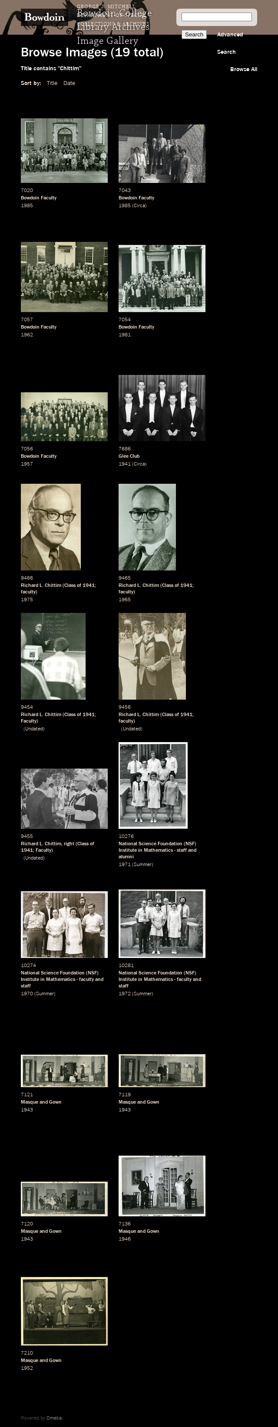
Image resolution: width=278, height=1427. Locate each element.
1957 (27, 464)
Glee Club (129, 456)
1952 (27, 1368)
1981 (125, 335)
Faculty (28, 721)
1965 (125, 600)
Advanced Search (230, 43)
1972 (125, 994)
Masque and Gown (41, 1102)
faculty (28, 592)
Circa (139, 206)
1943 (27, 1110)
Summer (143, 864)
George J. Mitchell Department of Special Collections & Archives (113, 15)
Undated (34, 729)
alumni (126, 857)
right (69, 844)
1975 (27, 600)
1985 (27, 206)
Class (70, 585)
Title (52, 83)
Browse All (243, 69)
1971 (125, 864)
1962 (27, 335)
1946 (125, 1239)
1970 (27, 994)
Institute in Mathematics (146, 850)
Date (69, 83)
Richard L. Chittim (41, 585)
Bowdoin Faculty (38, 198)
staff (182, 850)
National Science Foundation (150, 844)
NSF (190, 844)
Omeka (54, 1418)
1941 (125, 464)
